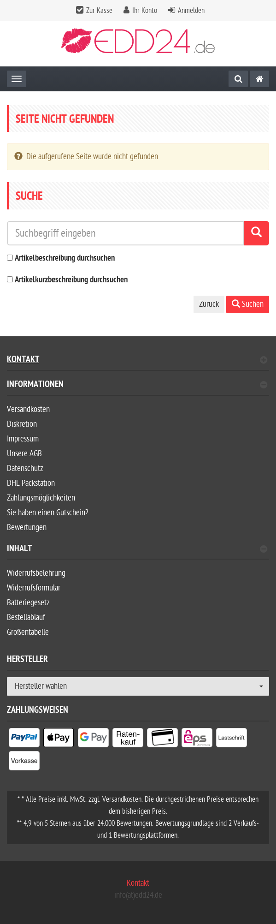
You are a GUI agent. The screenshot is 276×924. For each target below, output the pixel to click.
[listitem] (24, 739)
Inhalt (137, 549)
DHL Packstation (31, 483)
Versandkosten (28, 409)
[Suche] (238, 79)
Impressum (23, 439)
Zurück (209, 304)
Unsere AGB (24, 454)
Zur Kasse (99, 10)
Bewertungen (27, 527)
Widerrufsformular (33, 588)
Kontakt (137, 360)
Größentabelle (28, 632)
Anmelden (191, 10)
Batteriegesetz (28, 603)
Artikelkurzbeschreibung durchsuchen (71, 280)
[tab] (138, 388)
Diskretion (22, 424)
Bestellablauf (26, 617)
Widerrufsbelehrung (36, 573)
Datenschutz (25, 468)
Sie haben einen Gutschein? (47, 513)
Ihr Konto (144, 10)
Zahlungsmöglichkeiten (41, 498)
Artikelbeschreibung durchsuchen (65, 258)
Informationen (137, 385)
